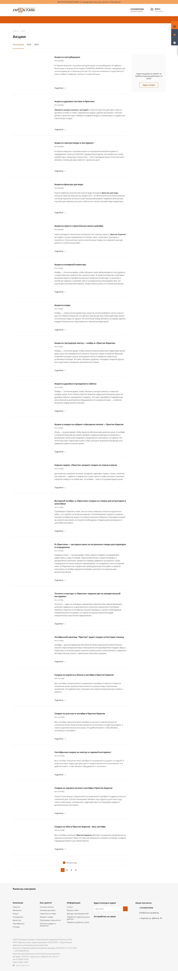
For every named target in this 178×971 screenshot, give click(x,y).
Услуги (16, 913)
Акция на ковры (62, 305)
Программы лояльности (50, 920)
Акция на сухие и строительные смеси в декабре (78, 226)
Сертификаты (18, 923)
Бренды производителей (78, 913)
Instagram (108, 922)
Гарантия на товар (48, 913)
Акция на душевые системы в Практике (74, 101)
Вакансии (17, 920)
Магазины (17, 910)
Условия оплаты (47, 907)
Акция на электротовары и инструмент (74, 143)
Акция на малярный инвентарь (70, 264)
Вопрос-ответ (72, 910)
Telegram (114, 922)
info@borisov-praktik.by (149, 913)
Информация (73, 902)
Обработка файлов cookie (78, 922)
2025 (29, 44)
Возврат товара (46, 917)
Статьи (70, 907)
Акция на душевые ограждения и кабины (75, 383)
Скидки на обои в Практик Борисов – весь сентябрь (80, 826)
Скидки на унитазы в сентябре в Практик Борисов (79, 713)
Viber (96, 928)
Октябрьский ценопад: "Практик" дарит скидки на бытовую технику (89, 637)
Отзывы (16, 927)
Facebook (102, 922)
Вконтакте (96, 922)
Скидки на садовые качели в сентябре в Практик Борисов (83, 788)
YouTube (119, 922)
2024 (36, 44)
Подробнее (60, 88)
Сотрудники (18, 917)
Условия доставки (47, 910)
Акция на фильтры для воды (68, 184)
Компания (18, 902)
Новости (16, 907)
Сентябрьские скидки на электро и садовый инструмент (82, 752)
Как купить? (46, 902)
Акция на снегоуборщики (67, 57)
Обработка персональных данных (78, 918)
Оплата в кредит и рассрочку (48, 924)
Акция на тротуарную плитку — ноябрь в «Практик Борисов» (84, 343)
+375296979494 (137, 9)
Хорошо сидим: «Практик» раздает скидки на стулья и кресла (85, 465)
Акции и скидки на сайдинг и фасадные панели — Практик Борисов (88, 424)
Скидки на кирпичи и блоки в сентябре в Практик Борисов (84, 675)
